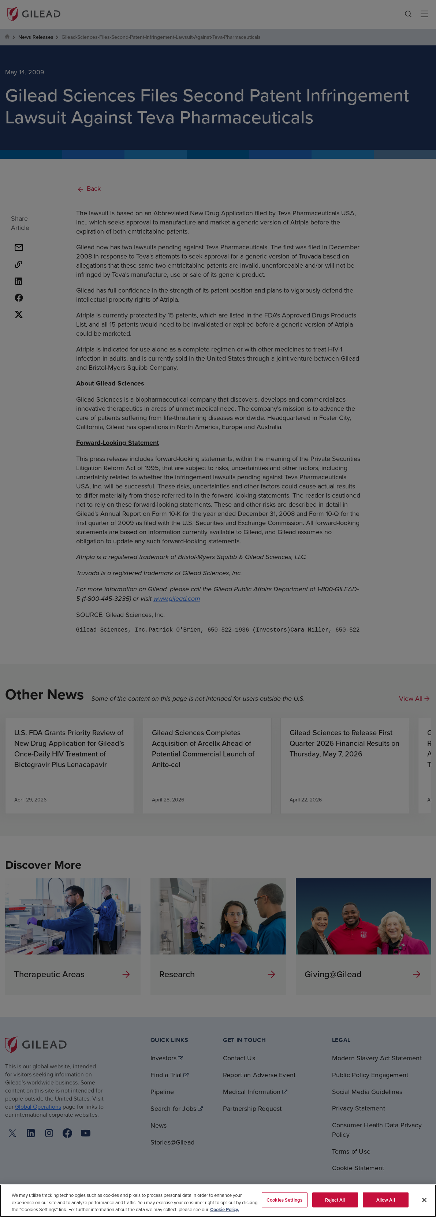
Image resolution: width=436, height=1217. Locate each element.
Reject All (335, 1199)
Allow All (385, 1199)
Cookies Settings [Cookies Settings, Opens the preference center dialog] (284, 1199)
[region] (218, 1200)
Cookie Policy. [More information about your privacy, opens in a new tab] (224, 1209)
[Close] (424, 1200)
